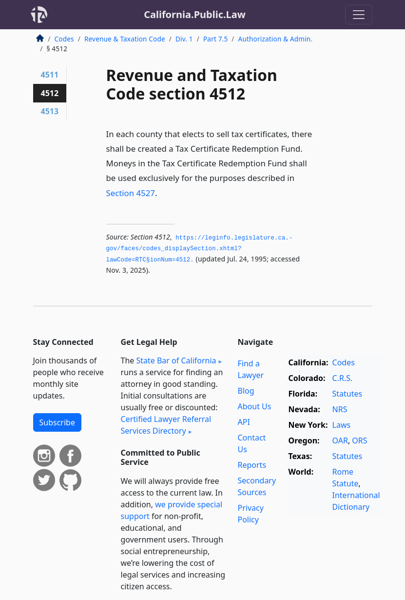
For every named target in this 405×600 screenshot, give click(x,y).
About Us (254, 406)
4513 (50, 111)
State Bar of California (176, 360)
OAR (340, 440)
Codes (64, 38)
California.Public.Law (195, 14)
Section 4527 (130, 193)
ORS (359, 440)
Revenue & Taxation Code (124, 38)
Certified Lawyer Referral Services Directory (166, 425)
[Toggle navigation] (358, 14)
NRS (339, 409)
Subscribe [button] (57, 422)
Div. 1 (184, 38)
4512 (50, 93)
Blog (246, 390)
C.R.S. (342, 378)
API (244, 422)
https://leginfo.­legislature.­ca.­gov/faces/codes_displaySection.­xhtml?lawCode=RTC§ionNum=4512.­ (199, 249)
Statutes (347, 393)
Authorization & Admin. (275, 38)
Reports (252, 465)
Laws (341, 425)
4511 (50, 74)
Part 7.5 (215, 38)
